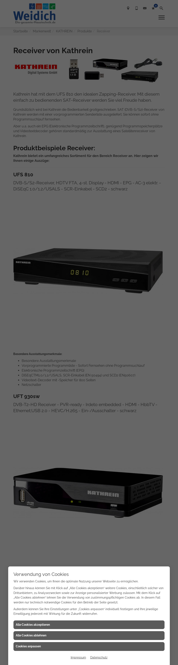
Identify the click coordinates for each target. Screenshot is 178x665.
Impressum (78, 657)
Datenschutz (99, 657)
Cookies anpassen (28, 646)
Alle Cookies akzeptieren (33, 624)
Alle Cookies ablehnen (31, 635)
